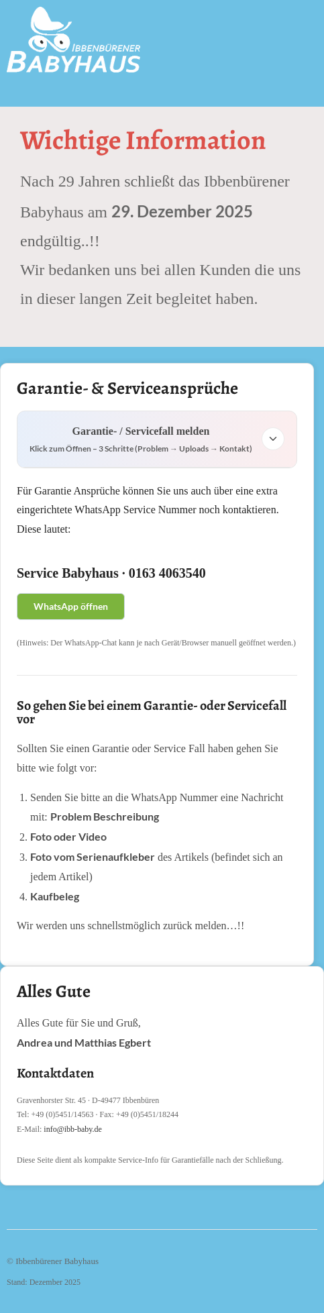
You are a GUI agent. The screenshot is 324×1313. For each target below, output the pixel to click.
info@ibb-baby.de (73, 1129)
